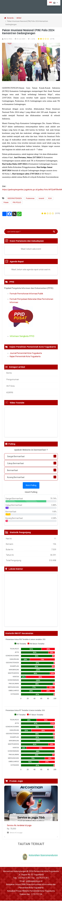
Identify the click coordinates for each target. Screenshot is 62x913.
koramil (41, 198)
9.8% (54, 512)
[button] (8, 811)
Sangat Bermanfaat (16, 456)
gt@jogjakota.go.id (34, 881)
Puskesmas (30, 198)
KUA (50, 198)
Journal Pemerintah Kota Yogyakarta (26, 353)
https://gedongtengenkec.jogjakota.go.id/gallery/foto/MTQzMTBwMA (32, 189)
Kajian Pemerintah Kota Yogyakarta (25, 356)
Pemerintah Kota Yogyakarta (46, 871)
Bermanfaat (12, 470)
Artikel (18, 18)
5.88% (54, 505)
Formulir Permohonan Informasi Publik (26, 294)
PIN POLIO (17, 202)
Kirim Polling (31, 485)
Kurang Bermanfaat (15, 477)
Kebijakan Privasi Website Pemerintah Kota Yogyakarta (31, 891)
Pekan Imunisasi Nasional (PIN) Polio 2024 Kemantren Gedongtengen (26, 22)
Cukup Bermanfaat (15, 463)
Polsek (6, 202)
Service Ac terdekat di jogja (19, 825)
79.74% (53, 498)
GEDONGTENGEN (15, 198)
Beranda (9, 18)
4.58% (54, 518)
